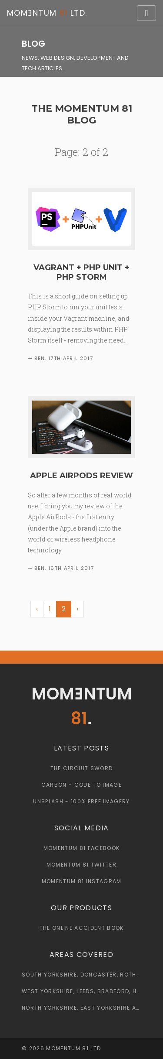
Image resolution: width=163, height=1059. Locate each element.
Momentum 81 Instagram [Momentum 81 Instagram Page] (82, 881)
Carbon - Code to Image (81, 784)
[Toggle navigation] (146, 13)
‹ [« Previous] (37, 609)
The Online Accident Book (82, 928)
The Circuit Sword (81, 768)
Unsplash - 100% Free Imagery (81, 801)
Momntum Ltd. (47, 13)
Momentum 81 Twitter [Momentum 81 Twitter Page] (81, 864)
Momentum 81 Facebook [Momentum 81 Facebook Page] (81, 848)
